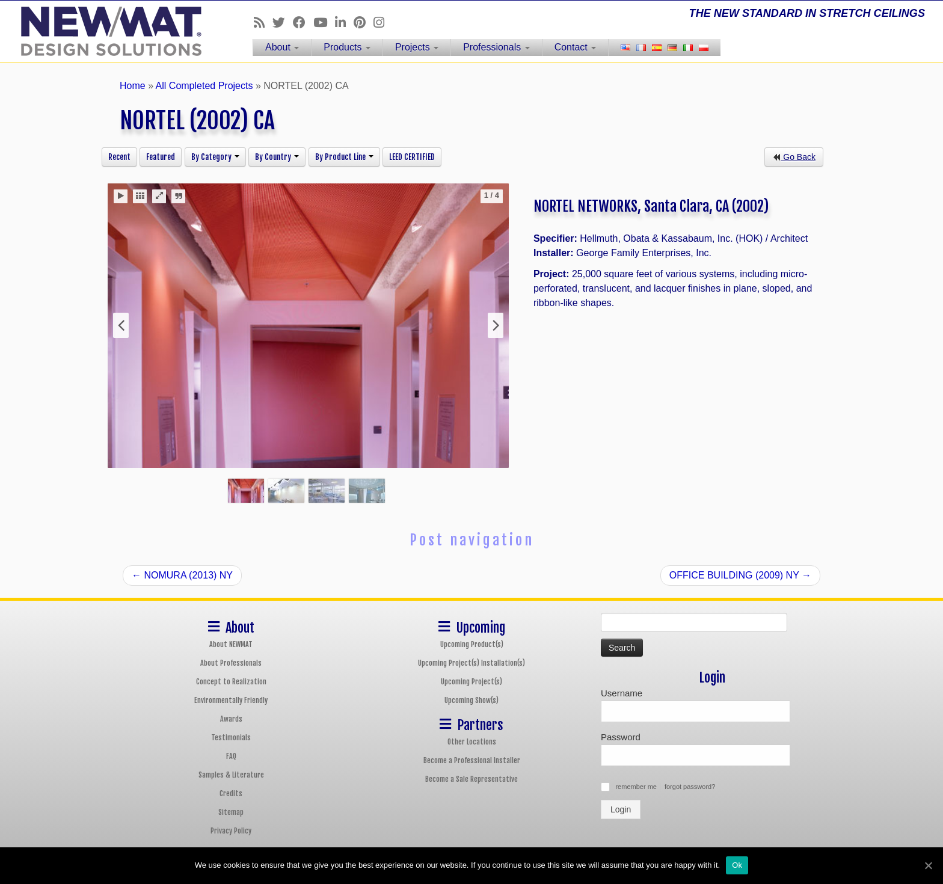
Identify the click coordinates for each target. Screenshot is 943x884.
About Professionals (231, 663)
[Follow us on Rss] (263, 22)
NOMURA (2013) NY (182, 575)
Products (347, 47)
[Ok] (928, 865)
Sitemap (231, 812)
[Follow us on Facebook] (303, 22)
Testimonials (231, 737)
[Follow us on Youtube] (324, 22)
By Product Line (344, 157)
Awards (231, 718)
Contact (575, 47)
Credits (231, 793)
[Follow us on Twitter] (282, 22)
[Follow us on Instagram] (382, 22)
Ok (737, 865)
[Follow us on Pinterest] (363, 22)
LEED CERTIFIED (412, 157)
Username (621, 693)
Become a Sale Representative (471, 779)
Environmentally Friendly (231, 700)
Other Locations (471, 741)
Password (620, 737)
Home (133, 86)
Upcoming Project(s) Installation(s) (471, 663)
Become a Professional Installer (471, 760)
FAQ (231, 756)
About (282, 47)
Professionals (496, 47)
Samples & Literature (231, 774)
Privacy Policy (230, 830)
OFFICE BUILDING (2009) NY (740, 575)
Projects (416, 47)
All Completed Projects (204, 86)
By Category (215, 157)
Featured (160, 157)
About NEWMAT (231, 644)
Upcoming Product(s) (471, 644)
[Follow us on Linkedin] (344, 22)
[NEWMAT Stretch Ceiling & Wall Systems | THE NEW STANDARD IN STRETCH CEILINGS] (109, 31)
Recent (119, 157)
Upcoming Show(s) (471, 700)
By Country (277, 157)
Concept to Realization (231, 681)
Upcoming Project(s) (471, 681)
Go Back (794, 157)
